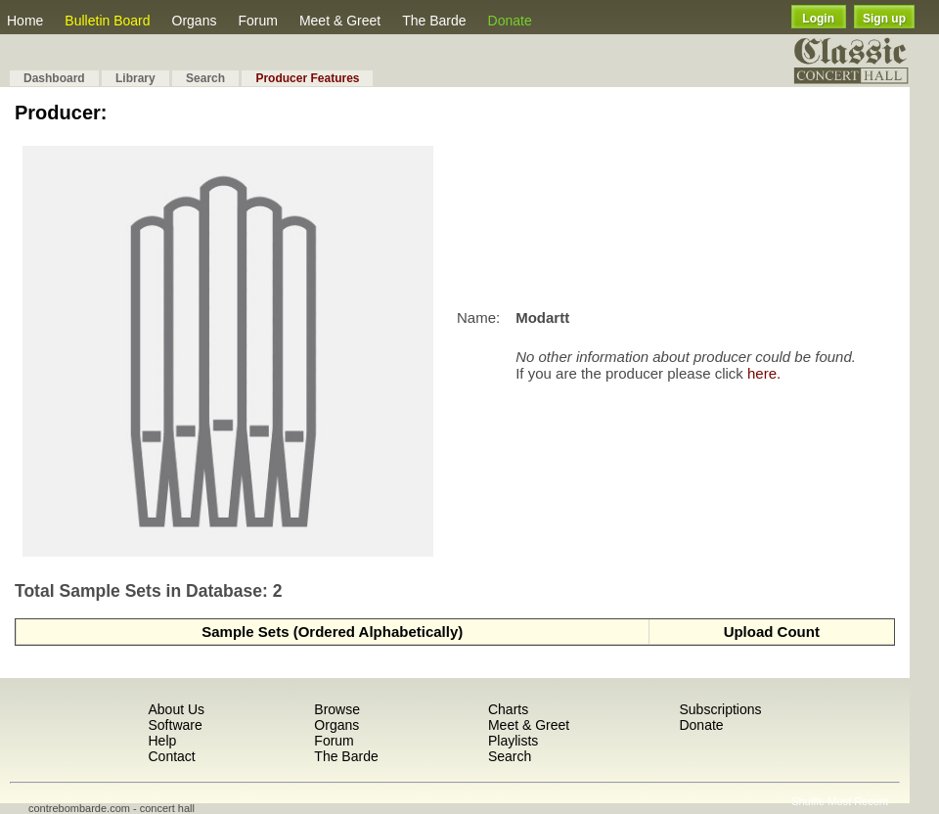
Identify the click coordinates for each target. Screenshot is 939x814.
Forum (257, 20)
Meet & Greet (339, 20)
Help (162, 740)
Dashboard (54, 78)
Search (205, 78)
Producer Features (307, 78)
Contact (171, 756)
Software (174, 725)
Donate (510, 20)
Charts (508, 709)
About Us (176, 709)
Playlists (513, 740)
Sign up (884, 18)
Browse (337, 709)
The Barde (434, 20)
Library (135, 78)
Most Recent (857, 801)
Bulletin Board (107, 20)
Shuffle (808, 801)
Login (818, 18)
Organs (194, 20)
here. (764, 373)
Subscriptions (720, 709)
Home (25, 20)
